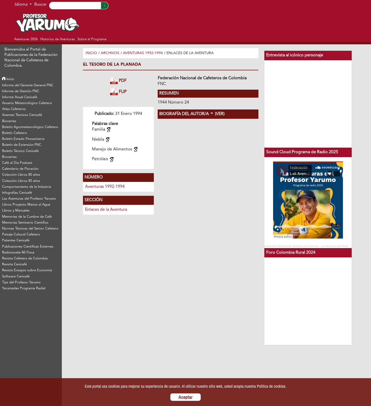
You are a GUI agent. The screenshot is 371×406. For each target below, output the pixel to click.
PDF (118, 81)
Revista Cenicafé (14, 264)
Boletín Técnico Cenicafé (20, 151)
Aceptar (186, 397)
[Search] (75, 5)
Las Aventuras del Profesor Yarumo (29, 198)
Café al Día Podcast (17, 163)
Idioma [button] (22, 5)
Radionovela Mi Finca (18, 252)
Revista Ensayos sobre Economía (27, 270)
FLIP (118, 92)
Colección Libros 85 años (21, 181)
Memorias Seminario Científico (25, 222)
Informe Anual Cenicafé (19, 97)
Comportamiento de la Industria (26, 187)
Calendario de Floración (20, 169)
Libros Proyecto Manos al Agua (26, 204)
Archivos (110, 53)
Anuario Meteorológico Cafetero (27, 103)
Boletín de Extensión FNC (21, 145)
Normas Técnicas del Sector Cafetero (30, 228)
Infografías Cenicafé (17, 192)
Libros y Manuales (16, 210)
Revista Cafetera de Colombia (25, 258)
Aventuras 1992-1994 (143, 53)
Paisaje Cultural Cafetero (21, 234)
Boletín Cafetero (14, 133)
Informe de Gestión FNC (20, 91)
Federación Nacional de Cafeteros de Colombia (291, 246)
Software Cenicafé (16, 276)
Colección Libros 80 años (21, 174)
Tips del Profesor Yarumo (21, 282)
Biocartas (9, 121)
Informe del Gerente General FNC (27, 85)
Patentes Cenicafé (15, 240)
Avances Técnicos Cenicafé (22, 115)
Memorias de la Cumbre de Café (27, 216)
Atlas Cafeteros (14, 109)
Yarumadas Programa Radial (23, 288)
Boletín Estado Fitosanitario (23, 139)
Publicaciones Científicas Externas (27, 246)
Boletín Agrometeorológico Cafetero (30, 127)
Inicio (8, 79)
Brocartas (9, 157)
